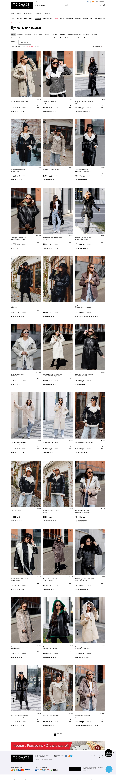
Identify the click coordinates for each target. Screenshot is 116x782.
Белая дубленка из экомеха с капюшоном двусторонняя (52, 375)
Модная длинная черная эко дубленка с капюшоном (84, 102)
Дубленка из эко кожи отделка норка (50, 579)
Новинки (37, 46)
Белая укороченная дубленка (17, 375)
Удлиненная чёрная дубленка (17, 306)
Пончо (62, 18)
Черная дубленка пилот (50, 306)
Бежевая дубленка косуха (19, 101)
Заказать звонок (40, 5)
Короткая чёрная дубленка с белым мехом (20, 579)
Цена (24, 46)
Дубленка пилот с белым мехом (51, 511)
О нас (12, 13)
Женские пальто (47, 18)
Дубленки (38, 18)
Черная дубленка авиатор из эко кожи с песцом (84, 579)
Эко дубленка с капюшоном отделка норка (20, 648)
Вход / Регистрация (100, 1)
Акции (56, 18)
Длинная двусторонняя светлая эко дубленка (50, 443)
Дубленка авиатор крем (51, 169)
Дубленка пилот (16, 510)
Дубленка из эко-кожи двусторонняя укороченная (84, 716)
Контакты (38, 13)
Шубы (25, 18)
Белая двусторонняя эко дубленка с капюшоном (83, 648)
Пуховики (78, 18)
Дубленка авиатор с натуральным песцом (50, 102)
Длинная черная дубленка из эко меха (52, 238)
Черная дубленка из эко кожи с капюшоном (83, 238)
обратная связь (74, 769)
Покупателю (47, 13)
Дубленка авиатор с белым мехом (84, 443)
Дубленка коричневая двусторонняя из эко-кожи (83, 306)
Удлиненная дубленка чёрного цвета (18, 170)
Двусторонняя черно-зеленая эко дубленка (50, 648)
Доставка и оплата (28, 13)
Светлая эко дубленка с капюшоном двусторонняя (19, 443)
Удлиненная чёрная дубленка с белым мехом (83, 170)
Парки (31, 18)
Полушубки (69, 18)
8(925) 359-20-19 (97, 756)
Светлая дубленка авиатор (51, 715)
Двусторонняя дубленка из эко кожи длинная (84, 375)
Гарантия (19, 13)
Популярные (30, 46)
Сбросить (24, 42)
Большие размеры (100, 18)
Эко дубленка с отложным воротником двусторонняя (19, 716)
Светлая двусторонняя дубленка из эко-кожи (82, 511)
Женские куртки (87, 18)
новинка (77, 632)
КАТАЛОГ (19, 18)
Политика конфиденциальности (43, 759)
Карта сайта (86, 770)
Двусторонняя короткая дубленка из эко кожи (18, 238)
